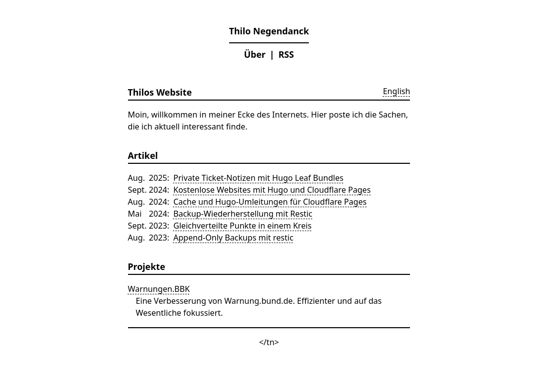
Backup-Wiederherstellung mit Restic (242, 213)
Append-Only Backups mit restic (233, 237)
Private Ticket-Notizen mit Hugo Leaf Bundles (258, 177)
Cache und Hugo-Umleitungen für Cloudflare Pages (270, 201)
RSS (286, 54)
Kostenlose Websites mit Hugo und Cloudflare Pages (272, 189)
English (396, 91)
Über (255, 54)
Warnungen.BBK (159, 288)
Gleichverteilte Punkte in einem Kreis (242, 225)
